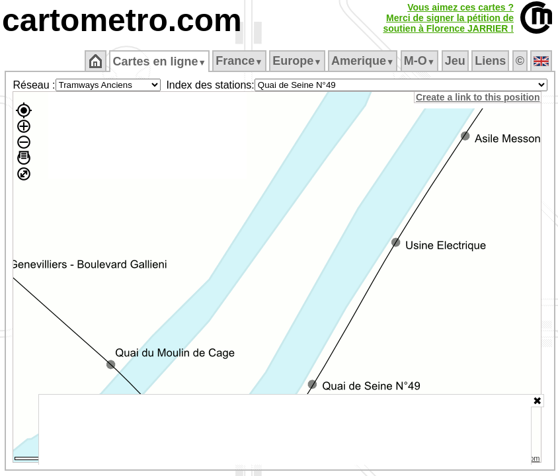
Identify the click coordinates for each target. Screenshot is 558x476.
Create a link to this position (477, 97)
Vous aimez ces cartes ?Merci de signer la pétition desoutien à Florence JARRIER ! (448, 18)
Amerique (362, 60)
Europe (296, 60)
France (239, 60)
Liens (490, 60)
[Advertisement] (285, 429)
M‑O (419, 60)
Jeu (455, 60)
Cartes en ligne (159, 61)
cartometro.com (122, 20)
